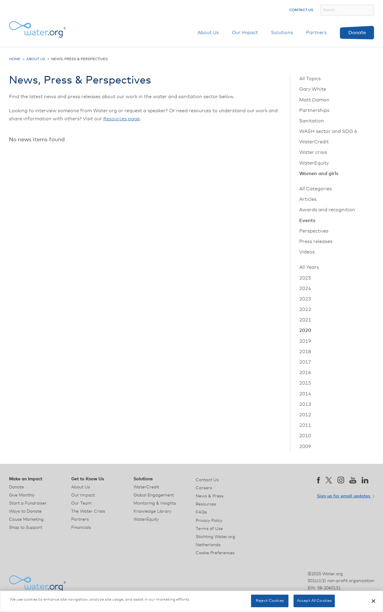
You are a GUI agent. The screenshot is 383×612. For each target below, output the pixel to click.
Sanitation (311, 121)
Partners (316, 32)
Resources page (121, 118)
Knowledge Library (152, 511)
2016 (305, 372)
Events (307, 220)
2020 (305, 330)
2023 (305, 299)
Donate (357, 32)
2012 (305, 414)
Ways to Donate (25, 511)
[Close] (373, 601)
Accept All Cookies (314, 601)
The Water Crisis (88, 511)
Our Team (81, 503)
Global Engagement (153, 495)
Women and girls (318, 173)
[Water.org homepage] (37, 29)
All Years (309, 267)
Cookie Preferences (215, 553)
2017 (305, 362)
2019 (305, 341)
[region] (191, 601)
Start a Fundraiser (28, 503)
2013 (305, 404)
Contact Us (301, 10)
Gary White (312, 89)
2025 (305, 278)
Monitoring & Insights (154, 503)
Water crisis (313, 152)
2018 (305, 351)
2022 (305, 309)
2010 (305, 435)
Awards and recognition (327, 209)
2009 (305, 446)
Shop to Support (25, 528)
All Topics (310, 78)
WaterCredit (314, 141)
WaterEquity (314, 163)
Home (14, 59)
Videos (307, 252)
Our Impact (245, 32)
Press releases (315, 241)
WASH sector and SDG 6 (328, 131)
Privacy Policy (209, 521)
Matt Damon (314, 100)
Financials (81, 528)
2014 (305, 393)
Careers (204, 488)
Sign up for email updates (345, 496)
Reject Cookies (270, 601)
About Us (208, 32)
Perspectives (314, 231)
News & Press (210, 496)
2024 (305, 288)
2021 (305, 320)
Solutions (282, 32)
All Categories (315, 188)
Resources (206, 504)
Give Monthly (22, 495)
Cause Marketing (26, 519)
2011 (305, 425)
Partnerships (314, 110)
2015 (305, 383)
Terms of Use (209, 529)
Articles (308, 199)
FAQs (201, 512)
